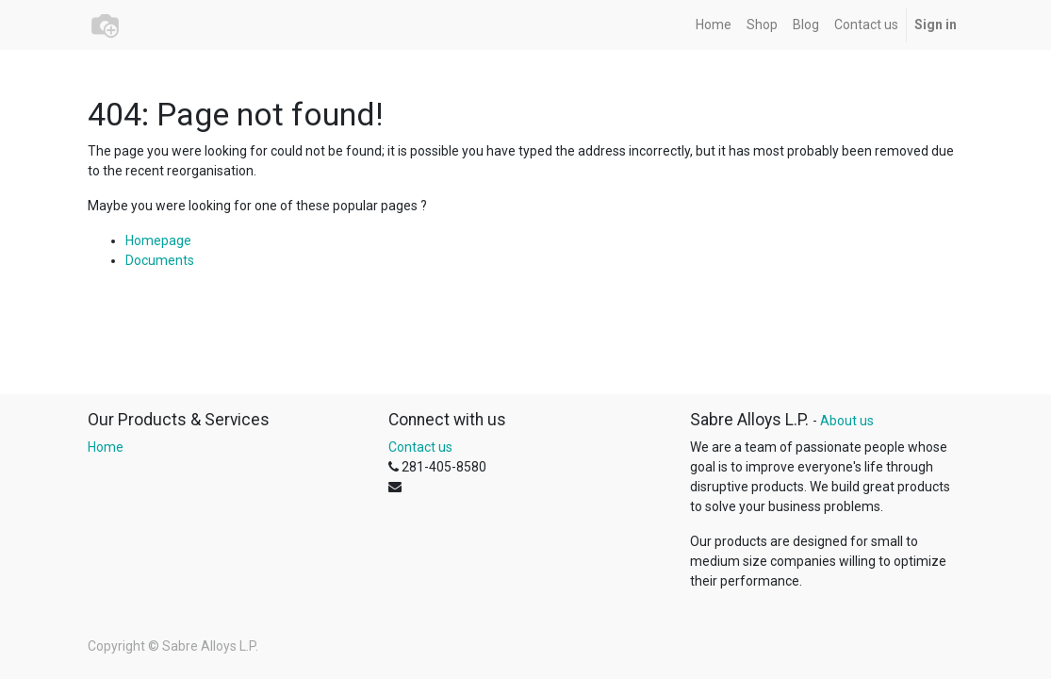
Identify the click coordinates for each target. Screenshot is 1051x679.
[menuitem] (713, 25)
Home (105, 447)
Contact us (420, 447)
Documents (159, 260)
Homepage (158, 240)
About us (847, 420)
